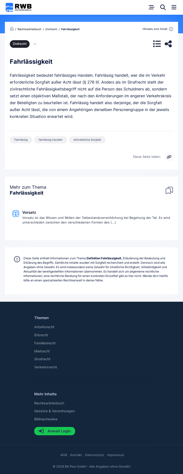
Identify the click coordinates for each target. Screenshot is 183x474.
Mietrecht (42, 351)
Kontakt (76, 455)
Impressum (115, 455)
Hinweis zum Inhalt (158, 29)
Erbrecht (41, 335)
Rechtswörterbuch (49, 403)
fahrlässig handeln (51, 139)
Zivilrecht (20, 44)
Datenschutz (94, 455)
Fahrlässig (21, 139)
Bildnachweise (45, 419)
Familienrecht (45, 343)
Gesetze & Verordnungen (54, 411)
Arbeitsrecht (44, 327)
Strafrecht (42, 359)
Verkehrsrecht (45, 367)
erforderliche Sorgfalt (87, 139)
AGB (63, 455)
